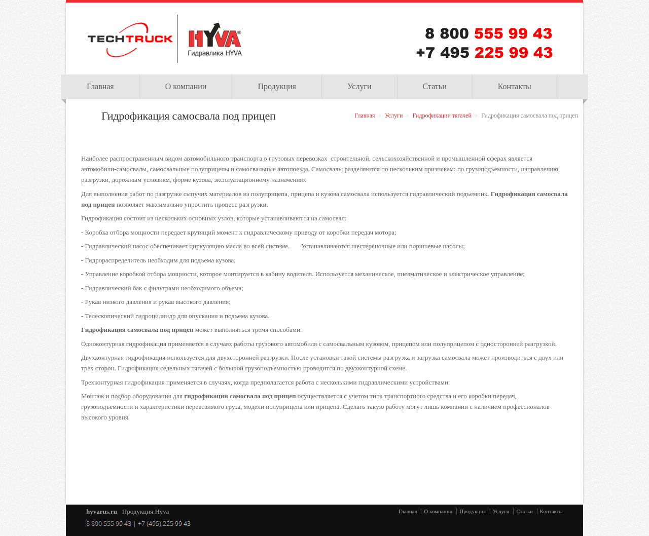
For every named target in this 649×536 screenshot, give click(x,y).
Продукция (277, 86)
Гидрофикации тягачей (442, 115)
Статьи (435, 86)
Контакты (514, 86)
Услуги (359, 86)
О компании (186, 86)
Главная (100, 86)
